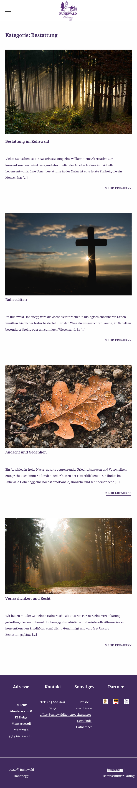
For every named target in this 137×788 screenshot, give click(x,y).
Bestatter (84, 714)
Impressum (115, 769)
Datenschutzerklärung (119, 776)
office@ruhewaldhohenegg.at (61, 714)
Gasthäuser (84, 708)
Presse (84, 702)
